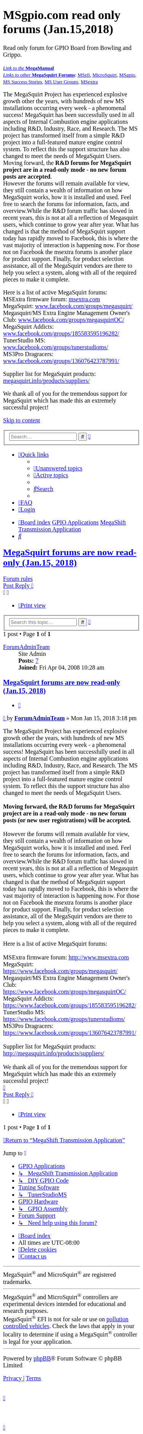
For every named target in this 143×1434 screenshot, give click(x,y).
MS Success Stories (22, 82)
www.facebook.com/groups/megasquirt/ (84, 306)
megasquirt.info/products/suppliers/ (46, 380)
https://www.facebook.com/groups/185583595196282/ (69, 1005)
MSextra (89, 82)
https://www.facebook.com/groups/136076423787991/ (69, 1033)
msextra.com (84, 299)
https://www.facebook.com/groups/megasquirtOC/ (64, 991)
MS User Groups (61, 82)
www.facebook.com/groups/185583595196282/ (61, 333)
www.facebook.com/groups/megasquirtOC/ (71, 320)
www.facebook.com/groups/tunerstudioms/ (55, 347)
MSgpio (127, 75)
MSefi (83, 75)
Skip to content (21, 420)
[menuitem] (58, 468)
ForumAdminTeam (26, 647)
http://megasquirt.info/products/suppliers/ (53, 1053)
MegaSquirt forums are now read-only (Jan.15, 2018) (70, 557)
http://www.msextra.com (99, 957)
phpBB (42, 1358)
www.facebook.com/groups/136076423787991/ (61, 361)
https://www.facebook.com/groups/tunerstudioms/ (64, 1019)
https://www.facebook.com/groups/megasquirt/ (60, 971)
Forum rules (18, 579)
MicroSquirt (104, 75)
